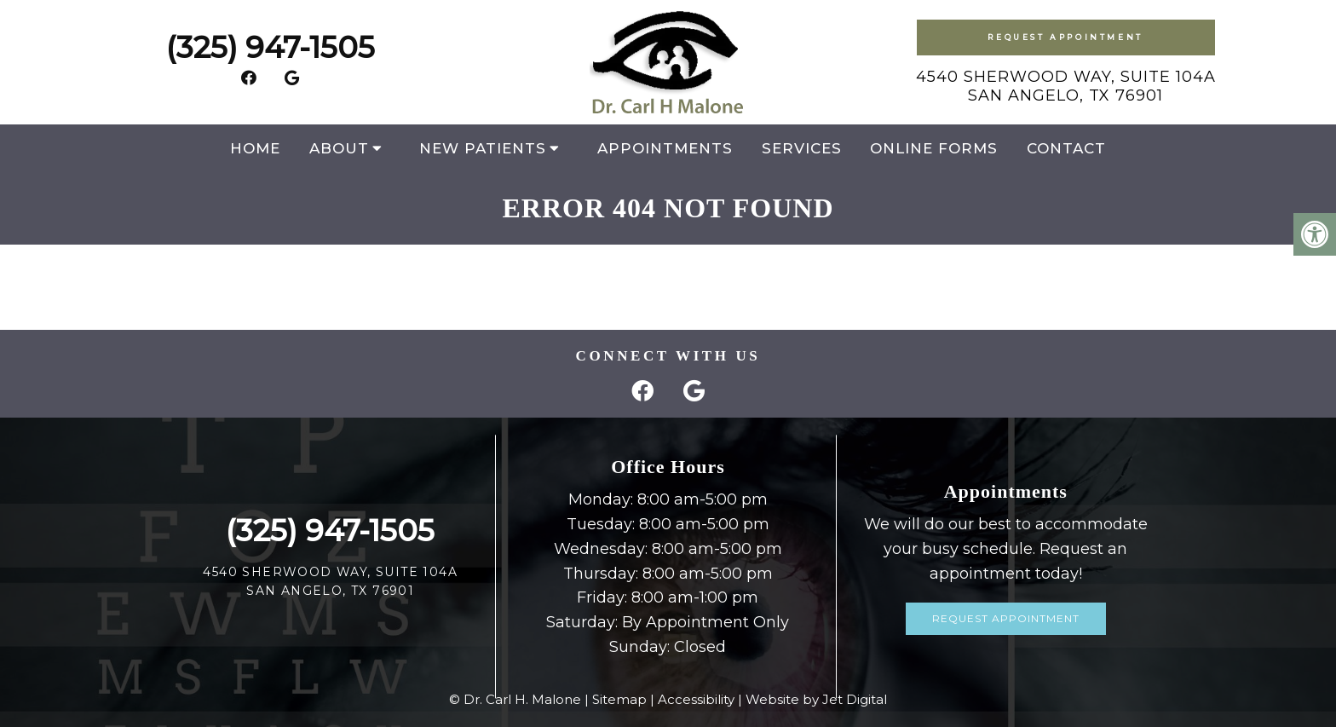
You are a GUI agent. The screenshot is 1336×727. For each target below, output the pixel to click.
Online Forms (934, 148)
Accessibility (696, 699)
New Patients (482, 148)
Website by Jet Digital (816, 699)
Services (802, 148)
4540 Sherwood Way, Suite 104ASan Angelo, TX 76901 (1066, 86)
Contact (1066, 148)
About (339, 148)
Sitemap (619, 699)
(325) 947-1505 (270, 47)
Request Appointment (1065, 37)
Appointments (665, 148)
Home (255, 148)
